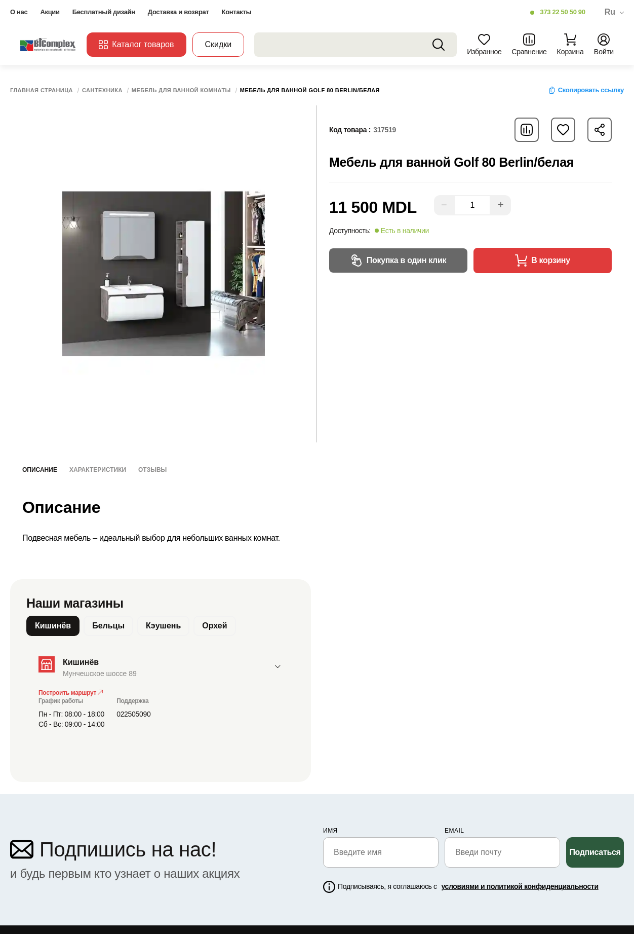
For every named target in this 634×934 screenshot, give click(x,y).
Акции (49, 12)
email (454, 830)
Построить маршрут (70, 692)
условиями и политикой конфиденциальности (519, 886)
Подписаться (594, 852)
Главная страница (41, 90)
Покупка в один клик (398, 260)
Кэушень (163, 625)
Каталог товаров (136, 44)
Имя (330, 830)
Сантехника (102, 90)
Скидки (218, 44)
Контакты (237, 12)
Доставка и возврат (178, 12)
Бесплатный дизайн (103, 12)
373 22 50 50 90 (562, 12)
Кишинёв (53, 625)
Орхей (214, 625)
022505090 (133, 714)
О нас (18, 12)
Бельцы (108, 625)
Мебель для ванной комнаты (181, 90)
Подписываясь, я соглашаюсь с (468, 886)
